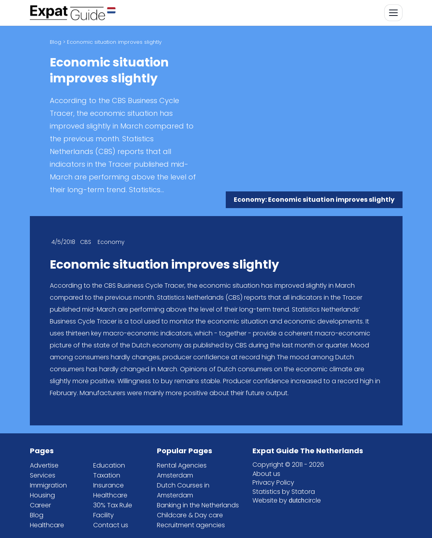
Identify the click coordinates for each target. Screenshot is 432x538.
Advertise (44, 465)
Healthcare (47, 525)
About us (266, 473)
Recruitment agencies (191, 525)
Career (40, 505)
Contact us (110, 525)
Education (109, 465)
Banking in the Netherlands (198, 505)
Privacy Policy (273, 482)
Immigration (48, 485)
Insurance (108, 485)
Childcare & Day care (190, 515)
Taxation (106, 475)
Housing (42, 495)
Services (42, 475)
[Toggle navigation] (393, 12)
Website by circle (286, 500)
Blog (55, 42)
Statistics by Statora (283, 491)
